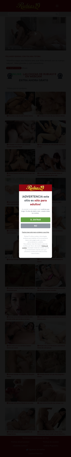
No (35, 226)
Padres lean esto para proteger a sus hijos (35, 232)
